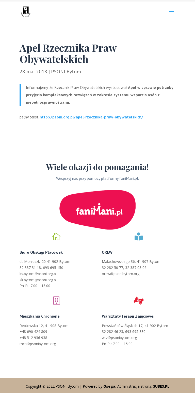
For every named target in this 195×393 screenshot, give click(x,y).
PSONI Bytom (66, 71)
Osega (109, 386)
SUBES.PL (161, 386)
